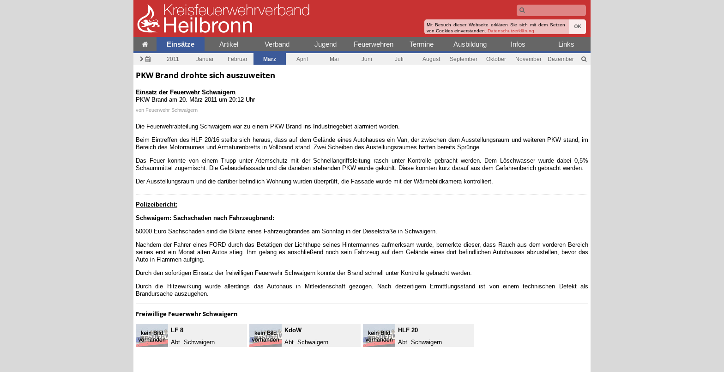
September (463, 58)
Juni (367, 58)
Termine (422, 44)
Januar (205, 58)
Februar (237, 58)
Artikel (228, 44)
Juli (399, 58)
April (302, 58)
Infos (518, 44)
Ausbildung (470, 44)
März (269, 58)
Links (566, 44)
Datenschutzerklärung (511, 31)
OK (577, 26)
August (431, 58)
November (528, 58)
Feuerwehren (373, 44)
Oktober (496, 58)
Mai (334, 58)
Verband (277, 44)
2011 (173, 58)
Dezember (561, 58)
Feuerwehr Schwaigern (171, 110)
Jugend (325, 44)
